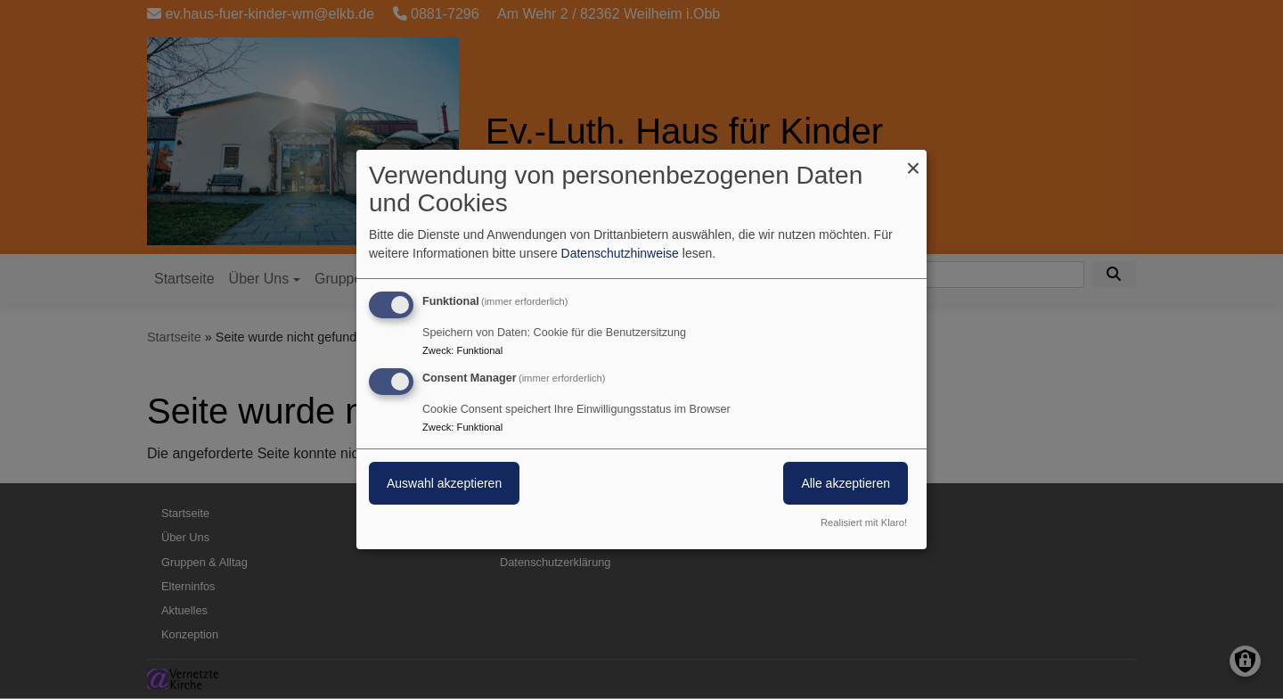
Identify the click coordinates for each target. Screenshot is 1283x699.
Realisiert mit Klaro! (864, 522)
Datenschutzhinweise (620, 253)
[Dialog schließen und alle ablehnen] (913, 161)
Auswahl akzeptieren (444, 483)
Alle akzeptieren (845, 483)
